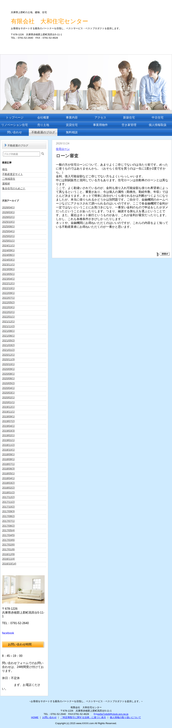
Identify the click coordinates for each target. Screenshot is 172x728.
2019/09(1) (8, 416)
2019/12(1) (8, 406)
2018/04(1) (8, 478)
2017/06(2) (8, 525)
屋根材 (6, 183)
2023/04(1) (8, 278)
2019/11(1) (8, 411)
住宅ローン (63, 148)
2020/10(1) (8, 364)
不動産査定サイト (12, 174)
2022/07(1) (8, 297)
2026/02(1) (8, 217)
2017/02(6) (8, 544)
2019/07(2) (8, 421)
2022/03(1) (8, 307)
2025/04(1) (8, 231)
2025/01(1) (8, 240)
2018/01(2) (8, 492)
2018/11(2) (8, 444)
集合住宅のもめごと (13, 188)
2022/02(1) (8, 312)
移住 (4, 169)
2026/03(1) (8, 212)
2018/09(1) (8, 454)
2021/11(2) (8, 326)
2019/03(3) (8, 430)
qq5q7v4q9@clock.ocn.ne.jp (112, 714)
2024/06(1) (8, 254)
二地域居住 (8, 178)
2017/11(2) (8, 501)
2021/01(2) (8, 349)
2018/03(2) (8, 482)
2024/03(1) (8, 259)
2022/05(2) (8, 302)
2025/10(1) (8, 221)
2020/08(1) (8, 373)
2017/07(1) (8, 520)
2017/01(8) (8, 549)
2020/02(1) (8, 397)
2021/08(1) (8, 330)
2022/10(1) (8, 288)
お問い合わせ (49, 717)
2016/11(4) (8, 558)
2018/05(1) (8, 473)
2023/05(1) (8, 273)
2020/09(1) (8, 369)
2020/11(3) (8, 359)
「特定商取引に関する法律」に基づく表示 (83, 717)
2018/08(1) (8, 459)
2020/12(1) (8, 354)
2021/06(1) (8, 335)
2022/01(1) (8, 316)
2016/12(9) (8, 554)
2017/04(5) (8, 535)
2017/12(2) (8, 497)
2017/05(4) (8, 530)
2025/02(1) (8, 236)
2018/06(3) (8, 468)
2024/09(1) (8, 250)
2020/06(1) (8, 378)
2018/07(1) (8, 464)
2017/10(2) (8, 506)
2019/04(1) (8, 425)
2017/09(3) (8, 511)
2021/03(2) (8, 345)
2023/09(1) (8, 269)
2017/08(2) (8, 516)
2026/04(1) (8, 207)
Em (95, 714)
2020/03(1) (8, 392)
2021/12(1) (8, 321)
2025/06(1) (8, 226)
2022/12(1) (8, 283)
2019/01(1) (8, 440)
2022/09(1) (8, 293)
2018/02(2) (8, 487)
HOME (34, 717)
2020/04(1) (8, 388)
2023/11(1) (8, 264)
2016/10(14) (9, 563)
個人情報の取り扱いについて (125, 717)
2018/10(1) (8, 449)
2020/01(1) (8, 402)
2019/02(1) (8, 435)
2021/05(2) (8, 340)
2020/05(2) (8, 383)
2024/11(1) (8, 245)
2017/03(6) (8, 540)
